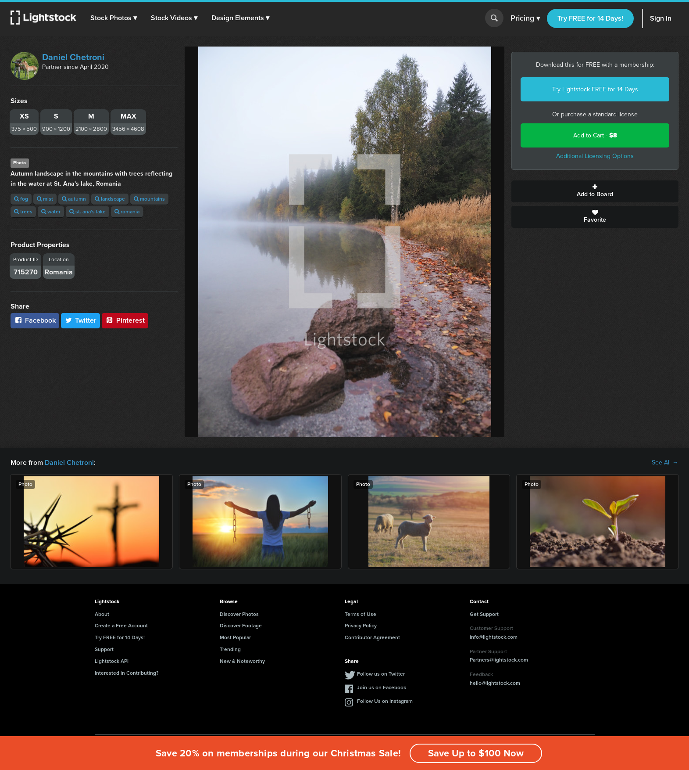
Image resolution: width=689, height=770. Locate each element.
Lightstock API (112, 661)
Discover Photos (239, 614)
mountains (149, 199)
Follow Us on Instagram (385, 701)
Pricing (525, 18)
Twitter (80, 320)
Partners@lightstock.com (499, 660)
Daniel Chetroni (73, 57)
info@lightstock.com (494, 637)
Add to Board (595, 191)
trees (23, 212)
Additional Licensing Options (595, 156)
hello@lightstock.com (495, 683)
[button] (113, 18)
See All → (665, 462)
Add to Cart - (595, 135)
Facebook (35, 320)
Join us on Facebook (381, 687)
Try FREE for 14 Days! (590, 18)
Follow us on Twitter (381, 674)
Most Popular (235, 637)
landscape (110, 199)
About (102, 614)
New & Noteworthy (242, 661)
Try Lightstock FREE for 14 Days (595, 89)
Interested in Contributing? (127, 673)
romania (126, 212)
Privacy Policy (361, 626)
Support (104, 649)
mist (45, 199)
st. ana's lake (87, 212)
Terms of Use (360, 614)
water (51, 212)
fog (21, 199)
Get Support (484, 614)
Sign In (660, 18)
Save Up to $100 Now (476, 753)
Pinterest (125, 320)
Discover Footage (241, 626)
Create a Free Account (121, 626)
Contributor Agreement (372, 637)
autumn (74, 199)
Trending (230, 649)
